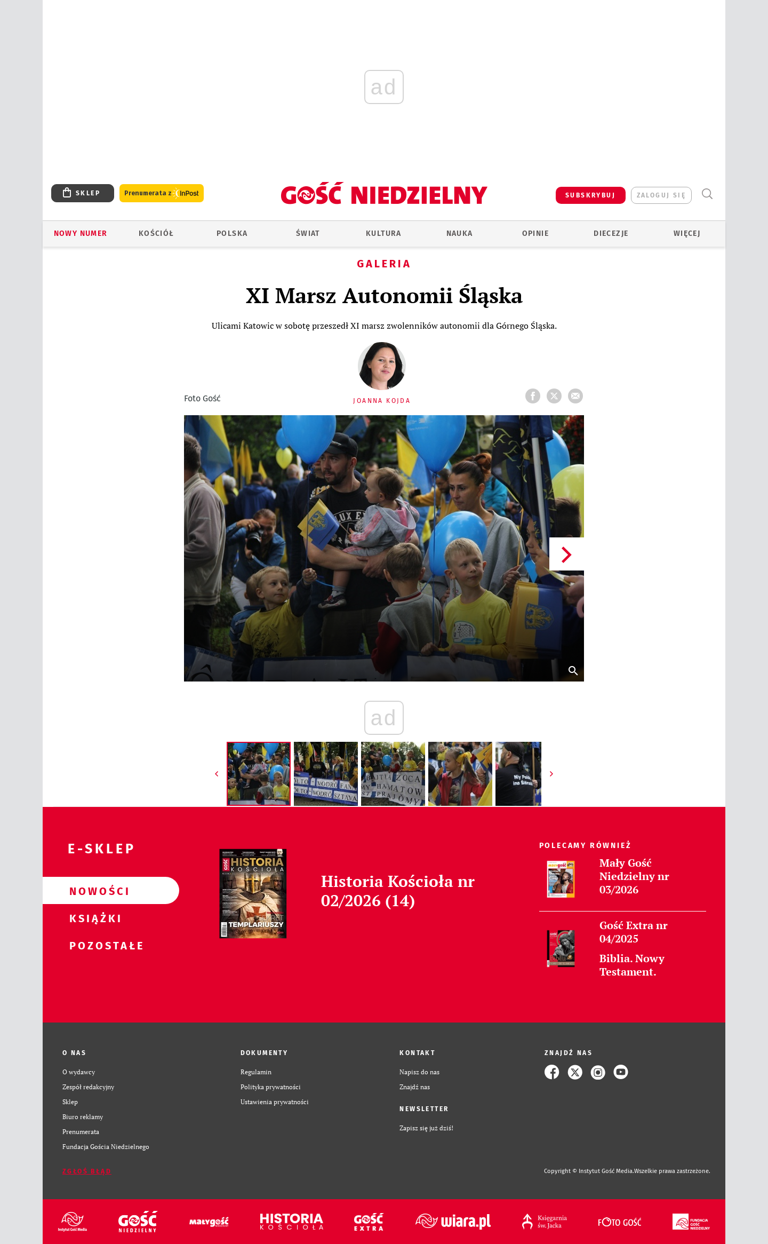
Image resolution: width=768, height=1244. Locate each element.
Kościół (156, 233)
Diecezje (611, 233)
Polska (232, 233)
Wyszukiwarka (707, 194)
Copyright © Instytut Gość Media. (589, 1171)
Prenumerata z (161, 193)
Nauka (459, 233)
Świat (308, 233)
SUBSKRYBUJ (590, 195)
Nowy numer (81, 233)
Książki (93, 918)
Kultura (384, 233)
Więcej (687, 233)
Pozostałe (93, 945)
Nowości (93, 891)
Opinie (535, 233)
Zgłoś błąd (86, 1171)
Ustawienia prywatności (275, 1102)
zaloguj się (661, 195)
